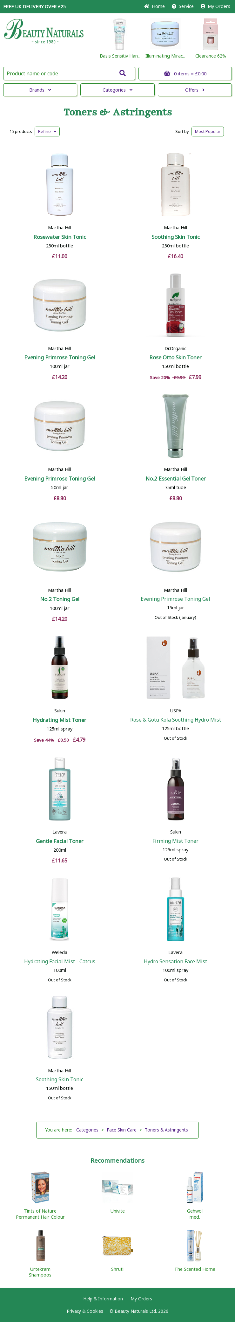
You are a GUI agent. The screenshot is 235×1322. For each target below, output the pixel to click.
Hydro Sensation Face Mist (175, 961)
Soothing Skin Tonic (175, 236)
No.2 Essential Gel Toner (175, 478)
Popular (207, 131)
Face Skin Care (122, 1130)
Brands (40, 90)
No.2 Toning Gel (59, 599)
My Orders (215, 6)
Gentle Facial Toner (60, 841)
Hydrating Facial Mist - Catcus (59, 961)
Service (183, 6)
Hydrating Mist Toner (59, 719)
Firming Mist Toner (175, 840)
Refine (47, 131)
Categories (117, 90)
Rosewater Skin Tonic (59, 236)
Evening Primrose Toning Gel (59, 357)
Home (154, 6)
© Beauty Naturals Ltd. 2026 (139, 1311)
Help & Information (103, 1299)
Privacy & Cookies (85, 1311)
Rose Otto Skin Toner (175, 357)
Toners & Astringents (118, 112)
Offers (195, 90)
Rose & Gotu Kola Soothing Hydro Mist (175, 719)
